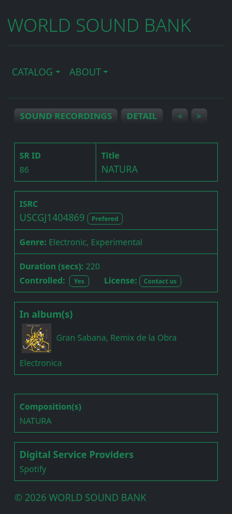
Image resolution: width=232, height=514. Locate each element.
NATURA (35, 420)
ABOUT (86, 71)
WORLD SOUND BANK (99, 24)
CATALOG (32, 71)
